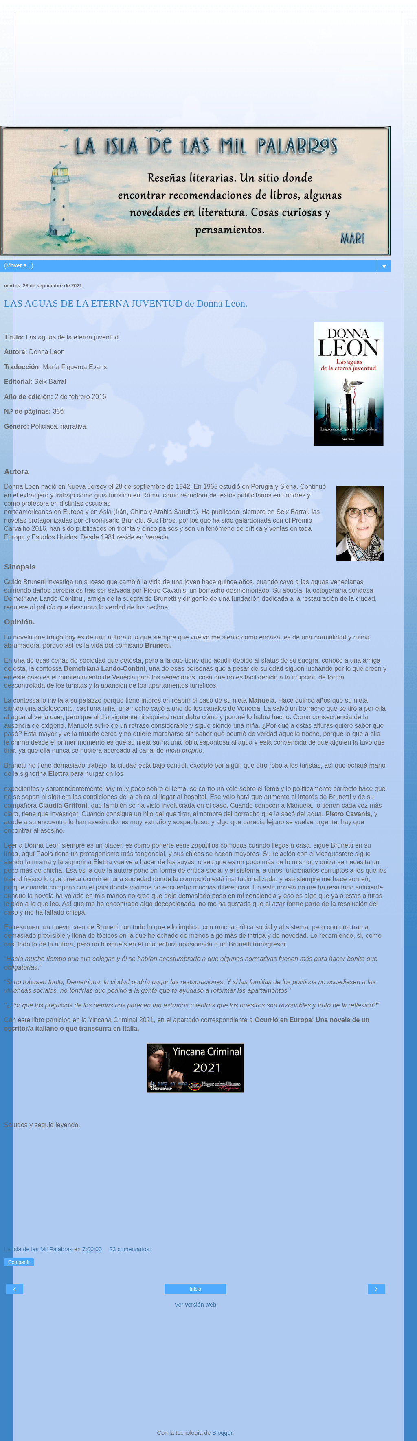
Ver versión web (195, 1304)
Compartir (19, 1262)
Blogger (223, 1433)
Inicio (195, 1289)
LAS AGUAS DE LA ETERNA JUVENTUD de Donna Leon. (126, 303)
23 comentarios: (130, 1249)
